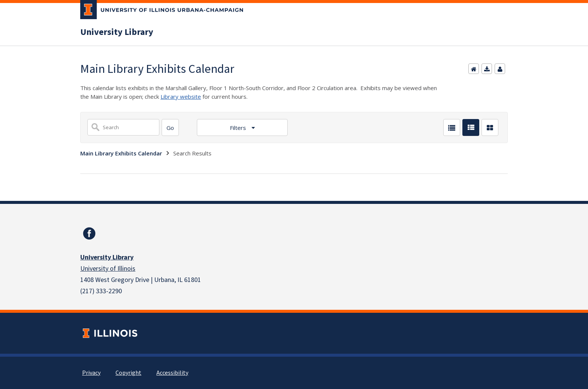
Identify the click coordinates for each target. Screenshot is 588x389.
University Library (116, 32)
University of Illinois (107, 268)
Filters (239, 127)
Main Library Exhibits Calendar (121, 153)
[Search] (170, 127)
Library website (180, 96)
